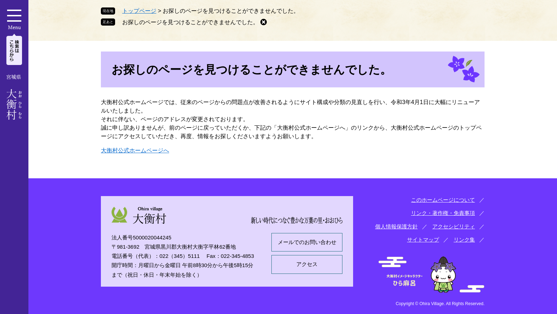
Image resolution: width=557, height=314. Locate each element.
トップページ (139, 11)
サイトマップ (423, 240)
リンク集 (464, 240)
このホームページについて (443, 200)
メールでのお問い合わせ (307, 242)
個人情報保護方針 (396, 226)
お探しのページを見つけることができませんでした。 (190, 22)
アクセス (307, 264)
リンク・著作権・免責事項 (443, 213)
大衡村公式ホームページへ (135, 150)
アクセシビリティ (453, 226)
